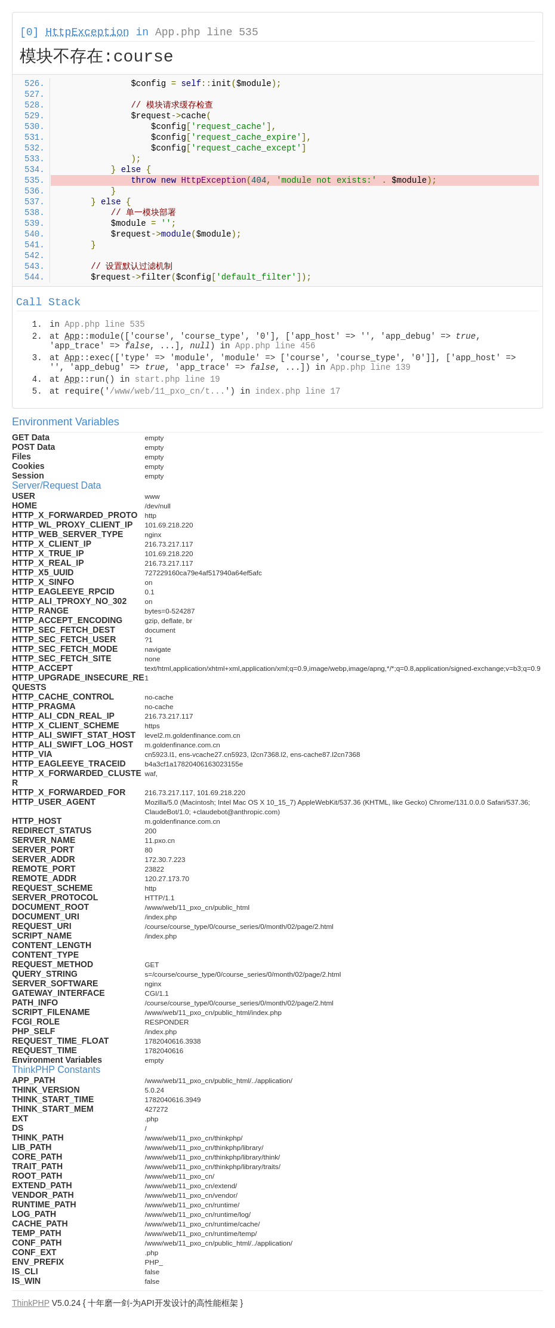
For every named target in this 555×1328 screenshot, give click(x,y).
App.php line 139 (371, 367)
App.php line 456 (275, 346)
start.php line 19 (177, 379)
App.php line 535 (206, 32)
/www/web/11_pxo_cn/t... (167, 391)
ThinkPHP (31, 1303)
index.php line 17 (297, 391)
